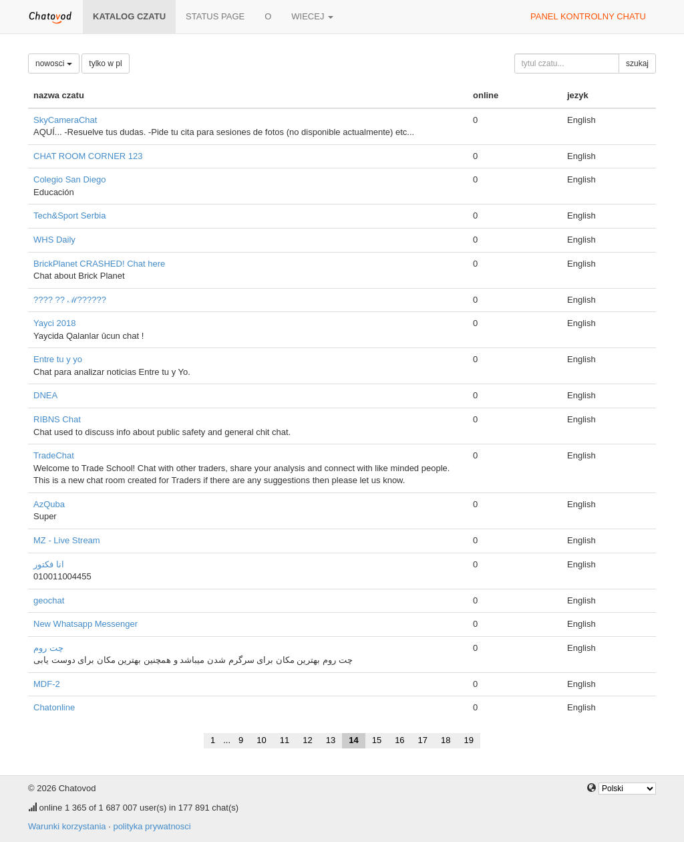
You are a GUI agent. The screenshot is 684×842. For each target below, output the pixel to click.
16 (399, 740)
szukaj (637, 63)
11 (284, 740)
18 (445, 740)
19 (469, 740)
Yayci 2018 (54, 323)
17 (423, 740)
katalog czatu (129, 16)
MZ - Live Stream (66, 540)
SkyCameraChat (65, 120)
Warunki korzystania (67, 826)
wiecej (312, 16)
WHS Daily (54, 240)
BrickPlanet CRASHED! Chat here (99, 264)
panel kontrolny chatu (588, 16)
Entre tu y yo (57, 359)
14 (353, 740)
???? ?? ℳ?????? (69, 300)
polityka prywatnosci (151, 826)
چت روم (48, 648)
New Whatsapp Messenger (85, 624)
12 (307, 740)
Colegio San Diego (69, 179)
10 (261, 740)
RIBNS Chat (57, 419)
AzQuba (49, 504)
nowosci (53, 63)
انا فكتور (48, 564)
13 (330, 740)
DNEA (45, 395)
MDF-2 (46, 684)
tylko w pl (105, 63)
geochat (48, 600)
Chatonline (54, 707)
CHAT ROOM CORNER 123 (88, 156)
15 (376, 740)
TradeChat (53, 455)
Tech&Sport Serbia (69, 215)
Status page (215, 16)
